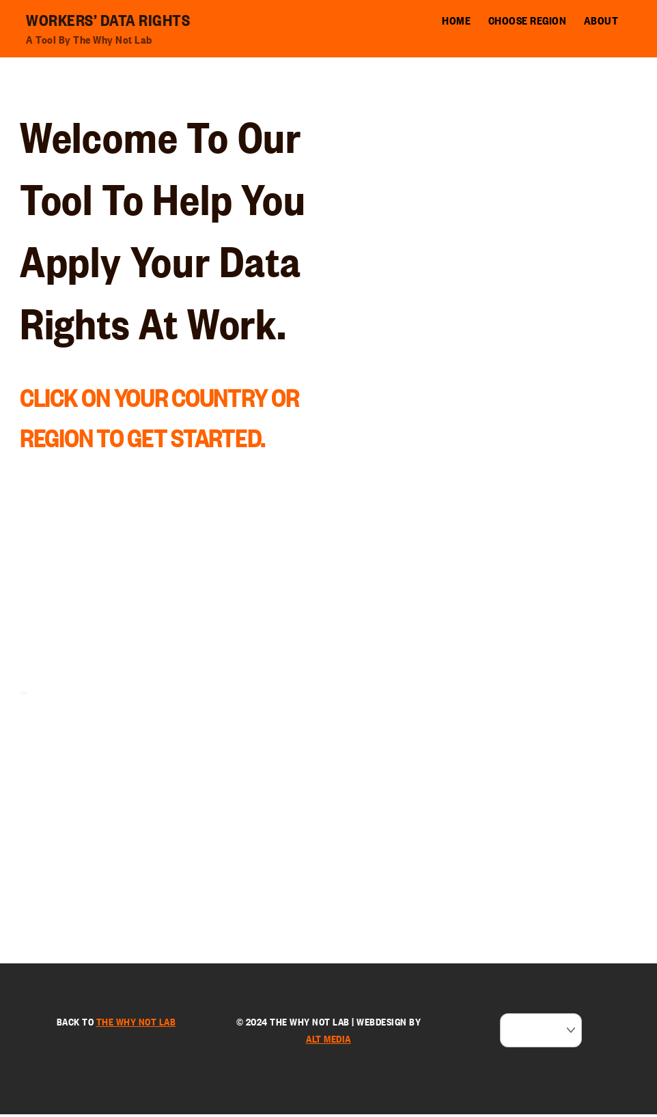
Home (456, 21)
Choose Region (527, 21)
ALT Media (328, 1042)
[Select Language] (541, 1033)
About (601, 21)
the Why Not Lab (136, 1024)
